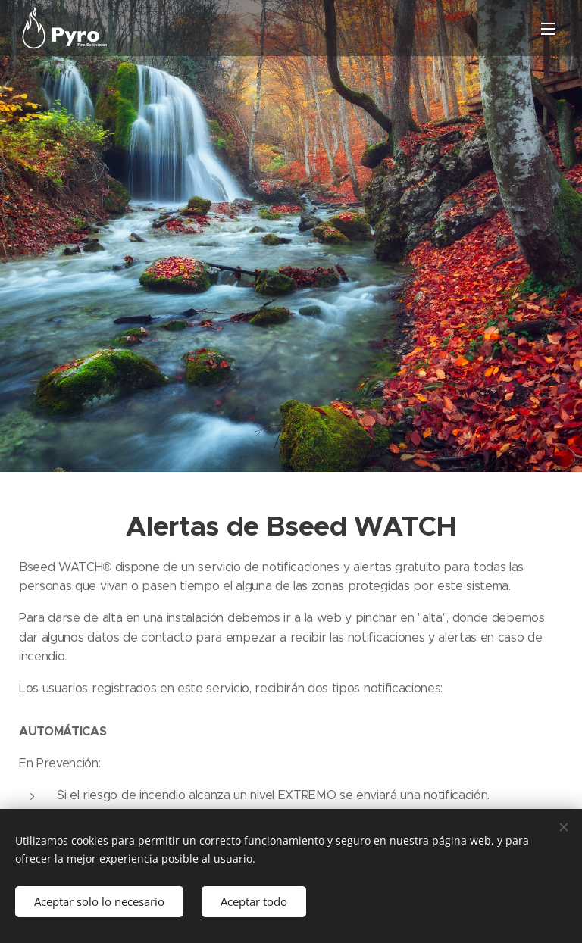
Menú (548, 29)
